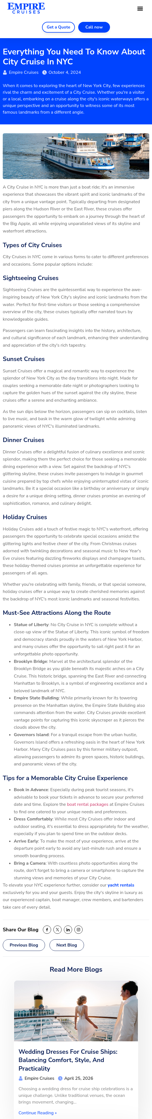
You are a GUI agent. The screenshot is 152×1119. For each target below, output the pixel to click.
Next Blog (66, 945)
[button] (140, 8)
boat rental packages (87, 804)
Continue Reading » (38, 1113)
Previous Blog (24, 945)
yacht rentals (121, 885)
